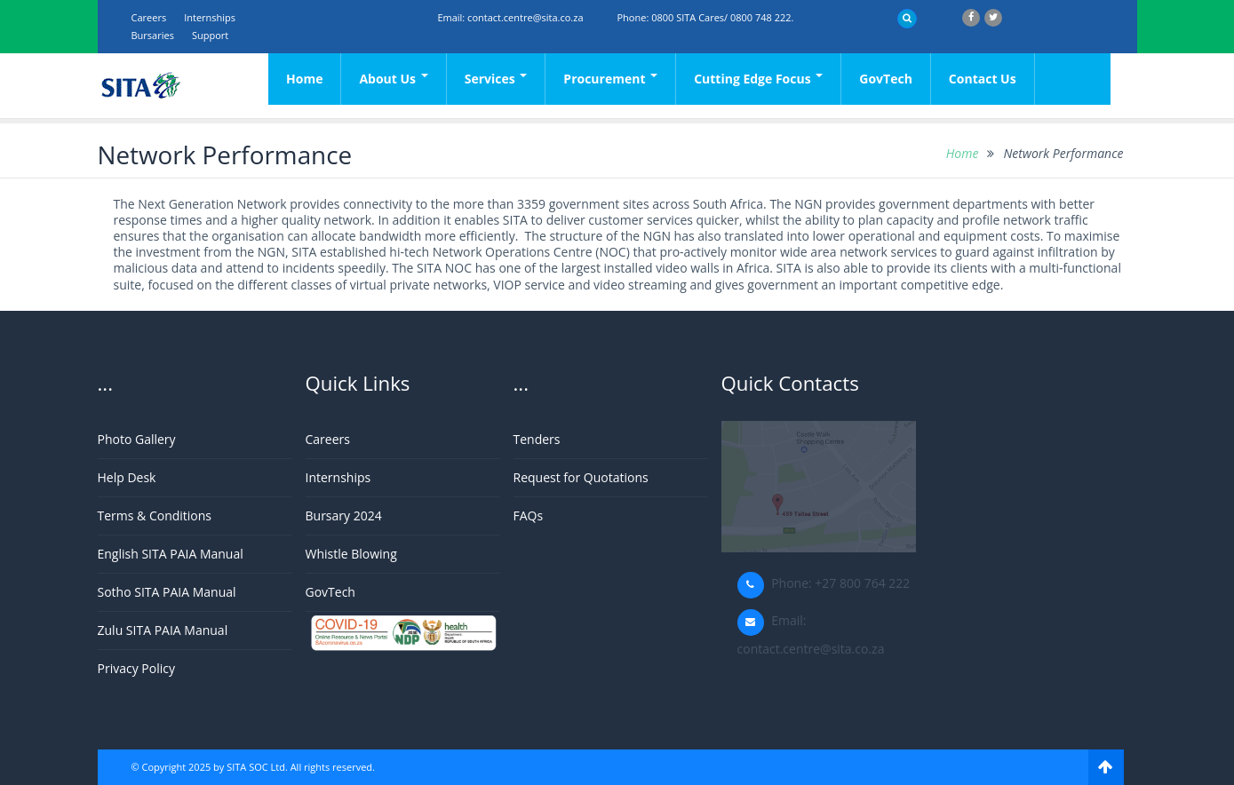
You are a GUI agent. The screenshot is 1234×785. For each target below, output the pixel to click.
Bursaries (152, 35)
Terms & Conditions (155, 515)
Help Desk (127, 477)
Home (304, 78)
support (210, 35)
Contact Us (982, 78)
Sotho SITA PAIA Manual (167, 591)
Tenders (537, 439)
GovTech (885, 78)
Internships (209, 17)
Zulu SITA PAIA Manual (163, 630)
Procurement (610, 78)
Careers (149, 17)
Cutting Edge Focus (758, 78)
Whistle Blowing (351, 553)
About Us (393, 78)
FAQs (529, 515)
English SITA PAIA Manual (170, 553)
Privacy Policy (136, 668)
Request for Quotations (581, 477)
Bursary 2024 (344, 515)
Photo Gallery (137, 439)
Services (496, 78)
